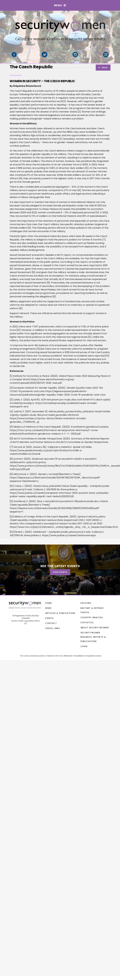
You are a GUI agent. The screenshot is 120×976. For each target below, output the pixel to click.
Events (49, 618)
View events (60, 572)
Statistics (87, 622)
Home (48, 603)
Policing (86, 603)
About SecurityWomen (95, 627)
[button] (60, 5)
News (48, 608)
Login (84, 646)
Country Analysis (92, 617)
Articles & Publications (60, 613)
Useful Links (52, 628)
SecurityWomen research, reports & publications (93, 637)
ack (103, 68)
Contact (51, 623)
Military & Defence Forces (92, 610)
